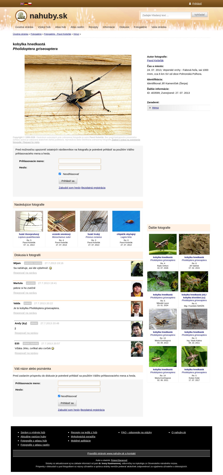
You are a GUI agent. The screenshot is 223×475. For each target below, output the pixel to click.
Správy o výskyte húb (33, 432)
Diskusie (124, 27)
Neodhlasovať (71, 174)
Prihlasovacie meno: (31, 161)
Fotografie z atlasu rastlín (35, 444)
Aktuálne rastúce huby (33, 436)
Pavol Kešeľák (155, 60)
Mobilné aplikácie (81, 440)
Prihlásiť (197, 3)
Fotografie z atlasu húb (34, 440)
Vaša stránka (158, 27)
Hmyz (76, 34)
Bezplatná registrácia (93, 187)
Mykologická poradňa (83, 436)
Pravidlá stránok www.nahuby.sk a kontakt (111, 453)
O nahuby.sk (179, 432)
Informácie (109, 27)
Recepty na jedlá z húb (84, 432)
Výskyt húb (44, 27)
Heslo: (23, 167)
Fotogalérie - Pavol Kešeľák (57, 34)
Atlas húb (60, 27)
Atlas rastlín (77, 27)
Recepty (93, 27)
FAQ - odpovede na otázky (136, 432)
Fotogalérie (140, 27)
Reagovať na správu (25, 272)
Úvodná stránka (24, 27)
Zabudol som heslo (70, 187)
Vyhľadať (199, 14)
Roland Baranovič (119, 460)
